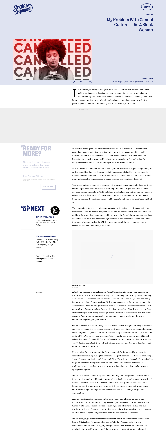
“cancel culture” (121, 89)
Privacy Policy (26, 182)
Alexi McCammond (131, 332)
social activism (103, 100)
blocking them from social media (117, 159)
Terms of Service (50, 181)
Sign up (45, 188)
